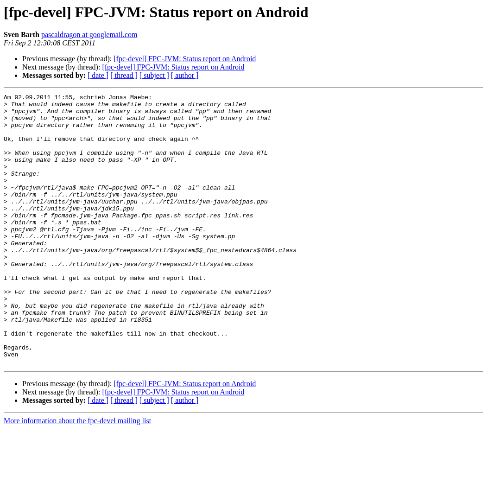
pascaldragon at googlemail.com (89, 34)
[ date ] (98, 75)
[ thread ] (124, 75)
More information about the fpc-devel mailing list (77, 475)
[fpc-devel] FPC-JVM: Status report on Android (185, 59)
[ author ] (185, 75)
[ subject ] (154, 75)
